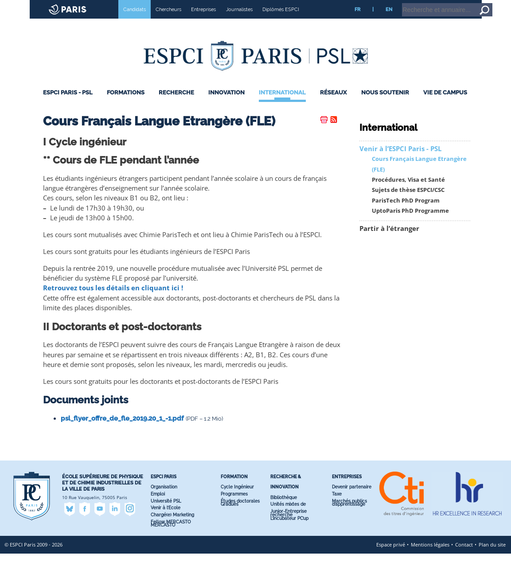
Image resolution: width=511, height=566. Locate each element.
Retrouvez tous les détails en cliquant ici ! (113, 300)
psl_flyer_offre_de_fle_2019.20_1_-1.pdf (122, 431)
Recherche (176, 104)
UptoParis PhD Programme (410, 223)
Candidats (134, 22)
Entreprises (203, 22)
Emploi (158, 506)
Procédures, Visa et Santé (408, 192)
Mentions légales (430, 557)
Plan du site (492, 557)
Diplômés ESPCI (280, 22)
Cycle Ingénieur (237, 499)
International (282, 104)
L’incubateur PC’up (289, 530)
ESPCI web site (30, 6)
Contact (464, 557)
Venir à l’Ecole (165, 520)
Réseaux (333, 104)
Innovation (226, 104)
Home (455, 4)
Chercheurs (168, 22)
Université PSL (166, 513)
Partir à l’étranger (389, 241)
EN (389, 22)
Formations (125, 104)
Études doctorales (240, 513)
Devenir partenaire (351, 499)
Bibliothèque (283, 509)
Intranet (433, 4)
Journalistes (239, 22)
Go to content (481, 4)
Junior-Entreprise (288, 523)
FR (357, 22)
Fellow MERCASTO (171, 534)
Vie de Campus (445, 104)
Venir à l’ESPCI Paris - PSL (400, 161)
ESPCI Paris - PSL (68, 104)
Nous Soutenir (385, 104)
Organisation (164, 499)
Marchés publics (349, 513)
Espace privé (390, 557)
